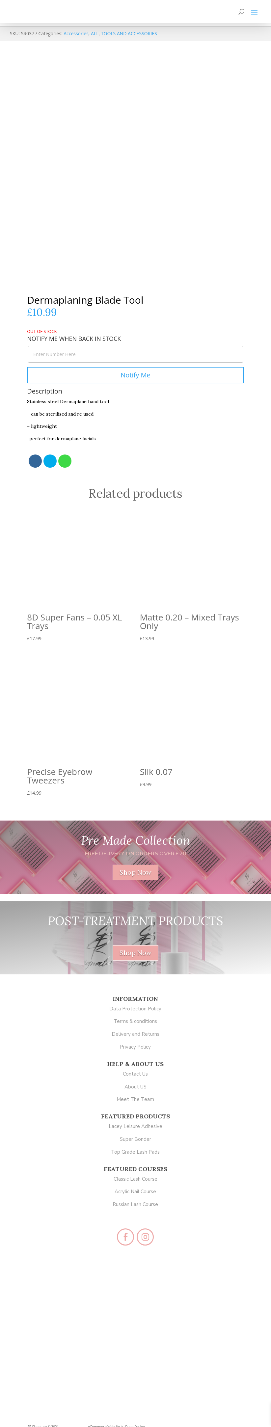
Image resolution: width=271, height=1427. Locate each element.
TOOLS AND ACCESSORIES (129, 33)
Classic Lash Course (135, 1179)
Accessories (76, 33)
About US (135, 1087)
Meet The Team (135, 1099)
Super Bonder (135, 1139)
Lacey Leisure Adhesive (135, 1126)
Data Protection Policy (135, 1008)
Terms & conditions (135, 1021)
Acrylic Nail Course (135, 1191)
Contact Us (135, 1074)
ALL (94, 33)
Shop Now (135, 872)
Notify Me (135, 374)
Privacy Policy (135, 1047)
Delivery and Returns (135, 1034)
